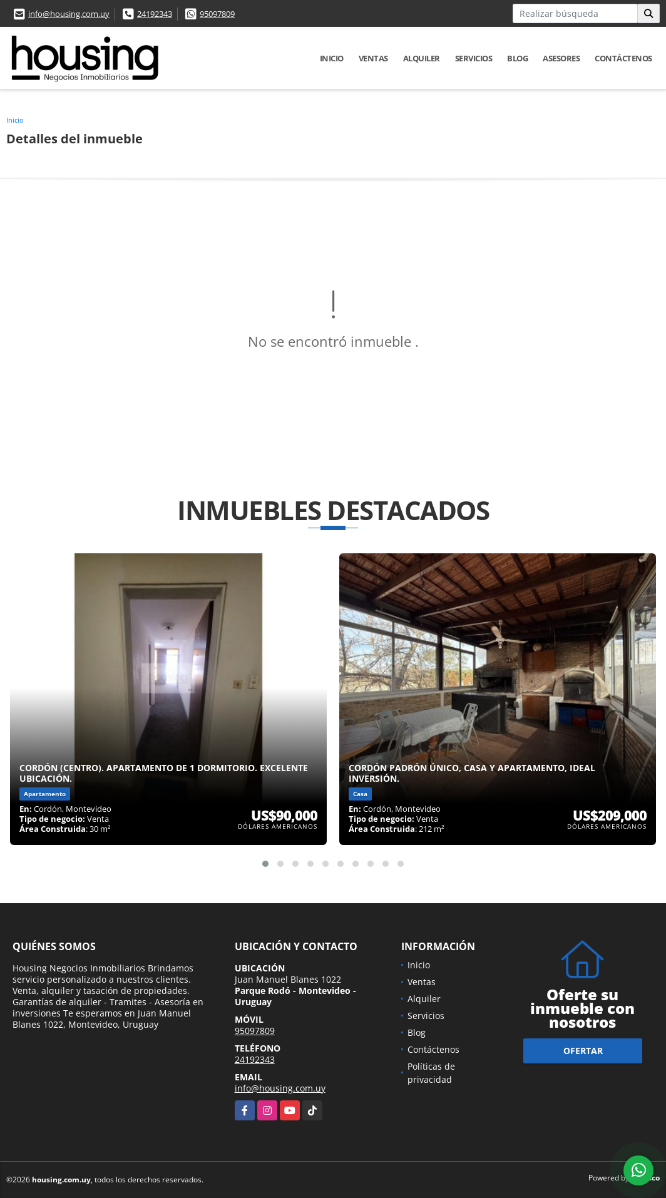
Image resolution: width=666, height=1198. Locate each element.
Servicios (474, 58)
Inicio (332, 58)
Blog (517, 58)
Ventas (373, 58)
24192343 (154, 13)
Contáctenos (623, 58)
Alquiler (421, 58)
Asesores (561, 58)
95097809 (217, 13)
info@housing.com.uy (69, 13)
